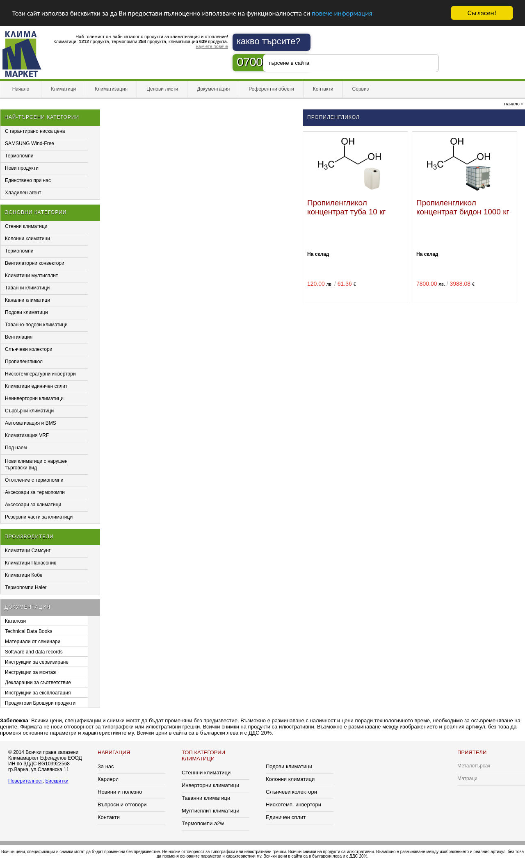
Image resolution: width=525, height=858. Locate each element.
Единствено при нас (28, 180)
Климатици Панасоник (30, 563)
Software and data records (34, 652)
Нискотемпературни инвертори (40, 374)
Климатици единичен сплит (36, 386)
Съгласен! (482, 13)
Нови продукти (22, 168)
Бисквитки (56, 781)
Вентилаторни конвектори (34, 263)
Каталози (15, 621)
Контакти (323, 89)
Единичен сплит (286, 817)
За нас (106, 766)
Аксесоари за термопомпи (35, 492)
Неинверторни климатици (34, 398)
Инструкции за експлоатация (38, 693)
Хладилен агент (23, 193)
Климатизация (111, 89)
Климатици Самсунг (27, 550)
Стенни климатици (26, 226)
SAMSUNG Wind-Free (29, 143)
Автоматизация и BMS (30, 423)
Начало (20, 89)
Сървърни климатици (29, 411)
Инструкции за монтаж (30, 672)
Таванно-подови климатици (36, 325)
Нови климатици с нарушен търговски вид (36, 464)
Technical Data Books (28, 631)
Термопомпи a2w (203, 823)
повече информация (342, 13)
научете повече (212, 46)
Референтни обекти (271, 89)
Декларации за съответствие (38, 682)
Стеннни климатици (206, 772)
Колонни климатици (27, 238)
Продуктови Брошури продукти (40, 703)
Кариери (108, 779)
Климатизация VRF (27, 435)
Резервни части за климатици (39, 517)
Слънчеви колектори (28, 349)
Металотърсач (473, 766)
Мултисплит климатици (210, 811)
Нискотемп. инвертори (293, 804)
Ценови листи (162, 89)
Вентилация (18, 337)
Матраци (467, 778)
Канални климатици (27, 300)
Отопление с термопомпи (34, 480)
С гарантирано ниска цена (35, 131)
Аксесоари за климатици (33, 505)
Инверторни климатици (210, 785)
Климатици (63, 89)
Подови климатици (26, 312)
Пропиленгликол (24, 361)
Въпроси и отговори (122, 804)
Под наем (16, 448)
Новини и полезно (120, 792)
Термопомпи (19, 156)
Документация (213, 89)
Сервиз (360, 89)
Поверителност (25, 781)
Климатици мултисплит (31, 275)
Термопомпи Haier (26, 587)
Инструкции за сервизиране (36, 662)
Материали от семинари (32, 641)
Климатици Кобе (24, 575)
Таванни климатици (27, 288)
